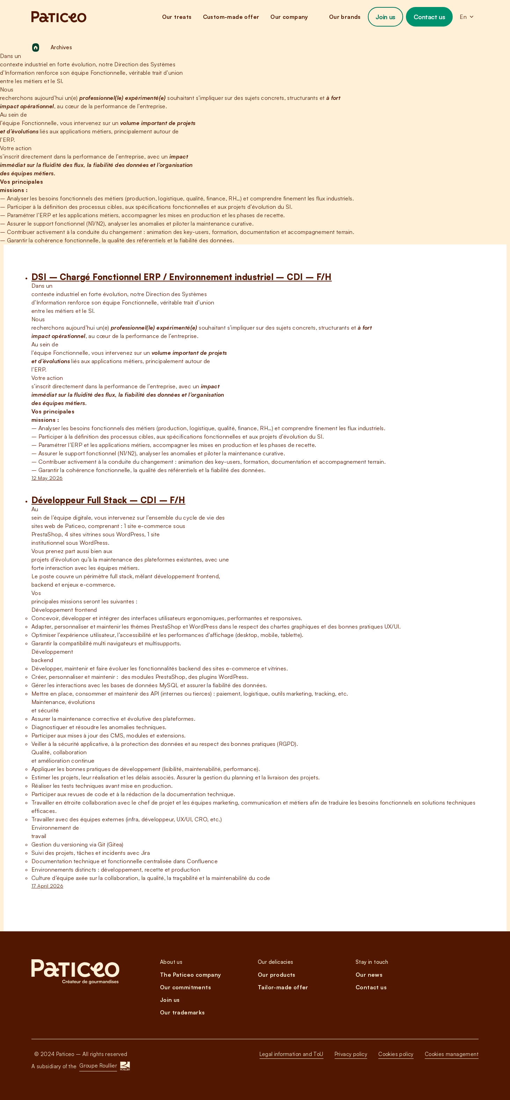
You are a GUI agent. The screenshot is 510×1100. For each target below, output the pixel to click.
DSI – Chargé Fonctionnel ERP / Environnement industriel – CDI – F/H (181, 277)
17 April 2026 (47, 886)
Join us (385, 17)
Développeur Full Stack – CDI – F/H (108, 500)
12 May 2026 (47, 478)
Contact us (429, 17)
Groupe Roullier (98, 1065)
